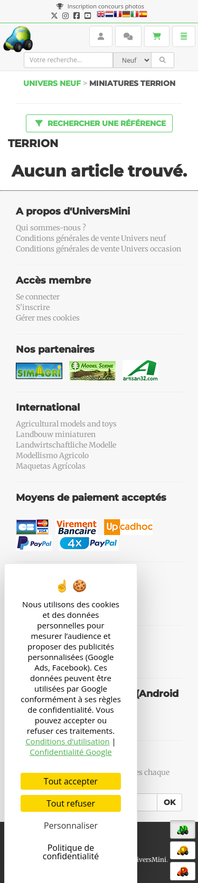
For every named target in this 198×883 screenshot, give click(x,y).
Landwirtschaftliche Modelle (66, 445)
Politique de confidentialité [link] (71, 852)
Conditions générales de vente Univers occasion (98, 249)
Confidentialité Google (70, 751)
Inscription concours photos (100, 6)
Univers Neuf (52, 83)
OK (169, 802)
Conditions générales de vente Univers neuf (91, 238)
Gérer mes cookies (48, 318)
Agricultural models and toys (66, 424)
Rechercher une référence (99, 123)
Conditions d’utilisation (67, 741)
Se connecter (38, 297)
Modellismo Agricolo (52, 455)
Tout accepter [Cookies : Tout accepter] (71, 781)
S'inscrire (33, 307)
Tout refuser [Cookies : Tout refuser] (70, 803)
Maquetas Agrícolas (51, 466)
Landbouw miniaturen (56, 434)
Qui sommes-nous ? (51, 227)
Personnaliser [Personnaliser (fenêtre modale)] (71, 825)
